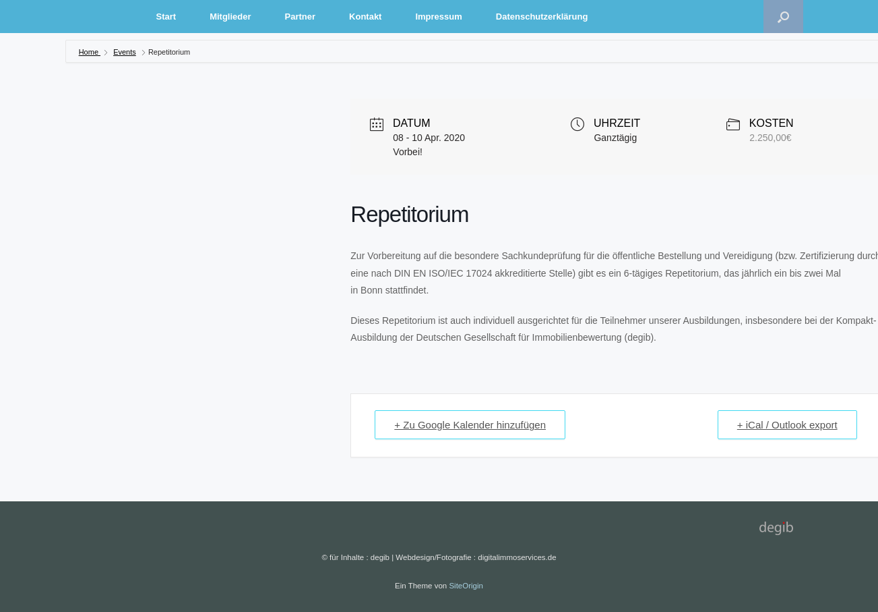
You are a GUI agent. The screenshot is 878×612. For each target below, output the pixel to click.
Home (89, 52)
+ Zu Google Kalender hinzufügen (470, 424)
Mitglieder (230, 16)
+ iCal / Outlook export (787, 424)
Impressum (438, 16)
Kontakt (365, 16)
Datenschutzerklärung (542, 16)
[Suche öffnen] (783, 16)
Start (166, 16)
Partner (300, 16)
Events (124, 52)
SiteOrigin (466, 586)
